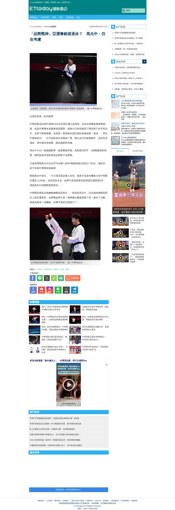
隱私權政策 (115, 501)
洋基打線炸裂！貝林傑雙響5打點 (127, 67)
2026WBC (45, 17)
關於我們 (57, 501)
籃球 (61, 17)
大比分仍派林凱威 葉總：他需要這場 (129, 54)
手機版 (46, 2)
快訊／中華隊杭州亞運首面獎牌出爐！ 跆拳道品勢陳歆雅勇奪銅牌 (55, 319)
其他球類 (70, 17)
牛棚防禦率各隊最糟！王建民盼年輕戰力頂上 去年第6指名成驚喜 (56, 445)
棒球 (54, 17)
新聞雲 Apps (56, 2)
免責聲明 (134, 501)
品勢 (62, 269)
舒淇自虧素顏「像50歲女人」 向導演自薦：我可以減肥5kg (58, 360)
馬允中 (40, 269)
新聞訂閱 (65, 2)
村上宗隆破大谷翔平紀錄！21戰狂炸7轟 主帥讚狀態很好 (52, 429)
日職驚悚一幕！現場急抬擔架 (125, 49)
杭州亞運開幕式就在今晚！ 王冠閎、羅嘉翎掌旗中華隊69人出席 (55, 349)
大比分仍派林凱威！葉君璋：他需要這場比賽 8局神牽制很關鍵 (55, 440)
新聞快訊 (34, 17)
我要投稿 (41, 501)
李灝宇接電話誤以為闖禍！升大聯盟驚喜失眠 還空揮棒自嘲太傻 (55, 424)
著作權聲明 (125, 501)
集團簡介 (66, 501)
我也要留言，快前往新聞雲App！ (69, 490)
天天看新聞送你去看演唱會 (121, 101)
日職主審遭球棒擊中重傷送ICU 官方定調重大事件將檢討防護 (54, 434)
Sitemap (98, 501)
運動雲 (50, 9)
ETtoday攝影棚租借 (119, 133)
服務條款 (106, 501)
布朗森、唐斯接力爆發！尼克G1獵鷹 (128, 89)
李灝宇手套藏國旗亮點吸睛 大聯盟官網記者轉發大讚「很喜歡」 (55, 418)
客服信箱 (89, 501)
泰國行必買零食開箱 (119, 110)
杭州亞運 (47, 269)
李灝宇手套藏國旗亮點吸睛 (125, 33)
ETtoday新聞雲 (36, 2)
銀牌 (67, 269)
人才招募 (49, 501)
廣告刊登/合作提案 (77, 501)
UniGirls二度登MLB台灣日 (124, 73)
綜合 (78, 17)
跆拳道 (55, 269)
